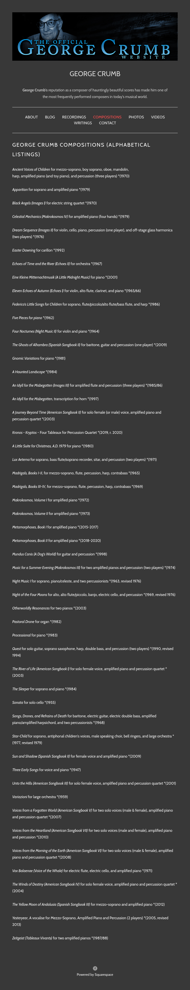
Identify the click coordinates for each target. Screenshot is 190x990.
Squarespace (104, 974)
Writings (83, 123)
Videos (158, 117)
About (31, 117)
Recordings (74, 117)
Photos (136, 117)
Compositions (107, 117)
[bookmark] (95, 36)
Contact (107, 123)
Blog (50, 117)
